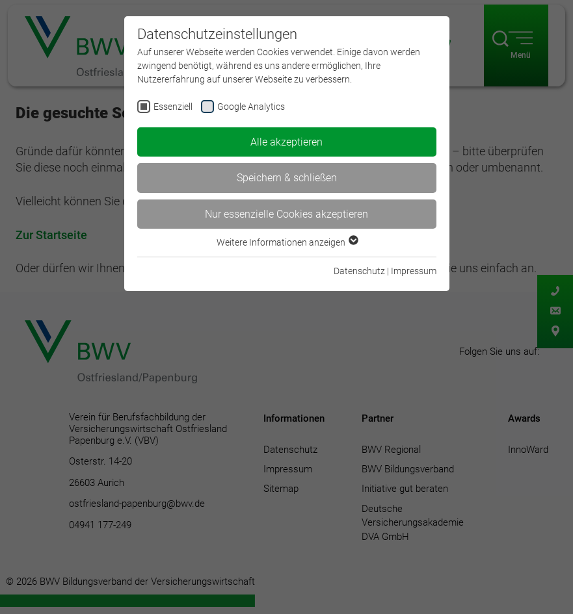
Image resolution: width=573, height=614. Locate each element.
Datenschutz (359, 271)
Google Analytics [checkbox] (251, 106)
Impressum (413, 271)
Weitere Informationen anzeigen (287, 242)
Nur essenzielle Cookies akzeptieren (286, 214)
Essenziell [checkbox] (173, 106)
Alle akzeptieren (286, 142)
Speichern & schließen (287, 178)
